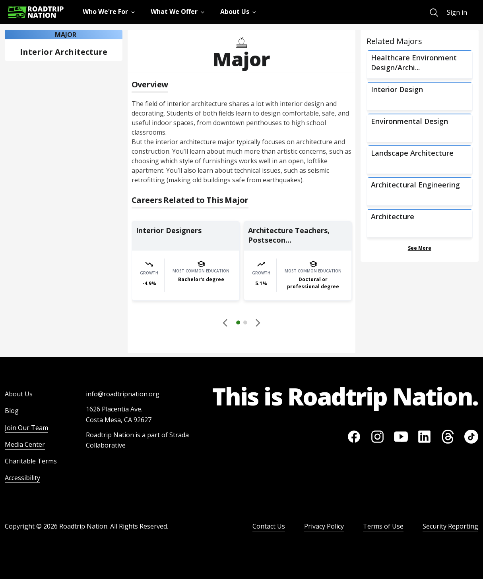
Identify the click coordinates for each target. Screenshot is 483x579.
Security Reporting (450, 526)
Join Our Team (26, 427)
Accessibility (22, 477)
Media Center (25, 444)
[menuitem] (434, 12)
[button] (241, 323)
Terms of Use (383, 526)
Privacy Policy (324, 526)
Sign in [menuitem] (457, 12)
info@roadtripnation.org (122, 394)
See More (419, 248)
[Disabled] (226, 322)
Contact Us (268, 526)
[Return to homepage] (36, 12)
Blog (12, 410)
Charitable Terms (31, 461)
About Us (19, 394)
